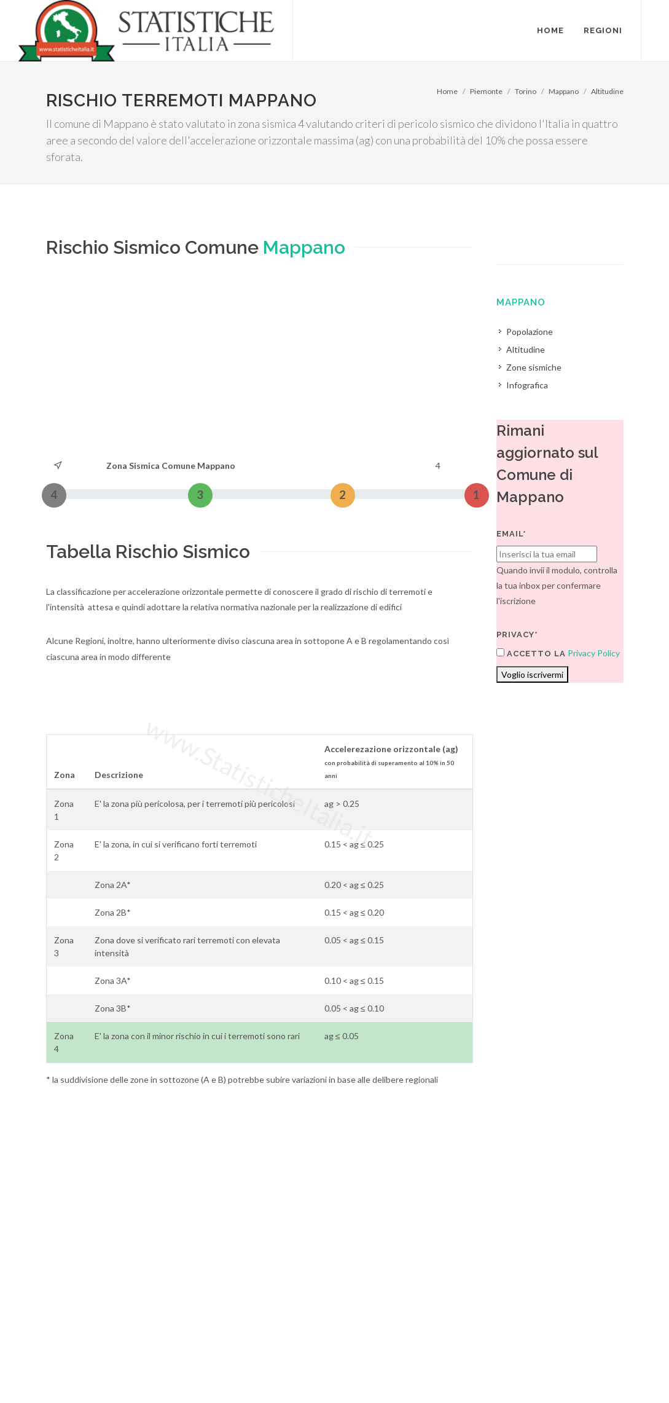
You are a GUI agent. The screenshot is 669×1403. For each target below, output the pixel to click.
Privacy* (517, 634)
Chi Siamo (179, 1370)
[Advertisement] (260, 366)
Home (447, 91)
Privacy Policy (594, 653)
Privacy (136, 1370)
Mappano (564, 91)
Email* (511, 533)
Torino (525, 91)
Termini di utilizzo (79, 1370)
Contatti (567, 1355)
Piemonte (486, 91)
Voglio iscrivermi (532, 674)
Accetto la (531, 653)
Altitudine (607, 91)
